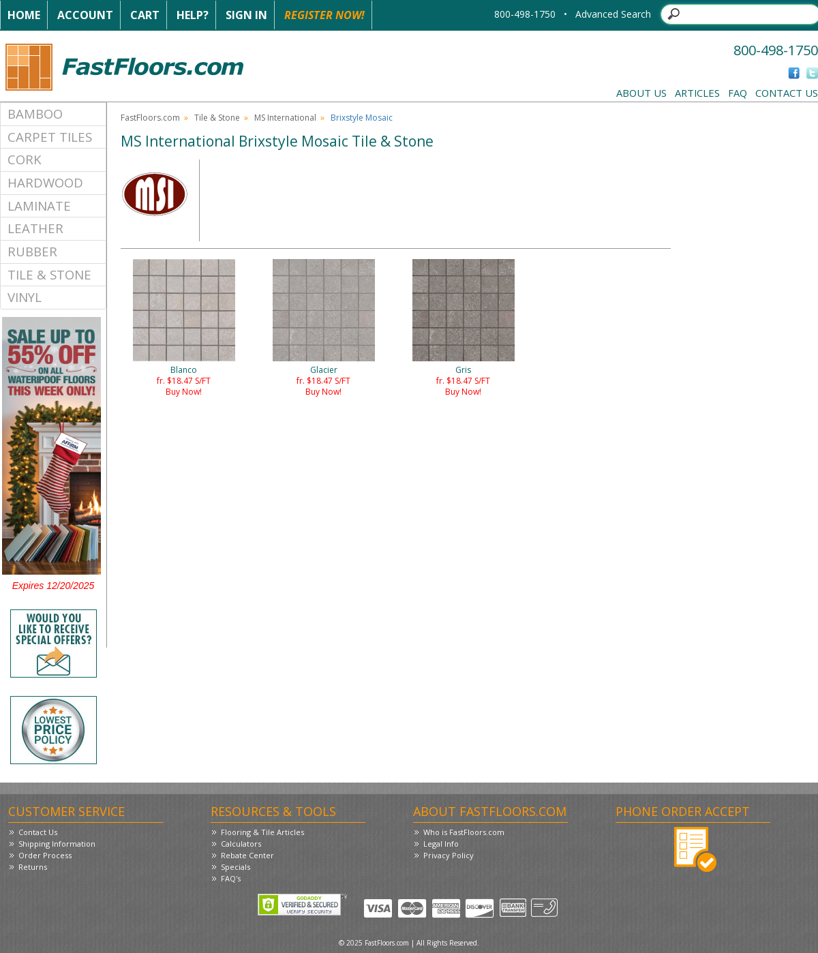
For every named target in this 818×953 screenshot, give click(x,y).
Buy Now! (184, 391)
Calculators (241, 843)
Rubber (32, 251)
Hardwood (45, 182)
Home (23, 14)
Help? (193, 14)
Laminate (39, 205)
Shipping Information (56, 843)
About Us (641, 93)
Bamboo (35, 113)
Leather (35, 228)
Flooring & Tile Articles (262, 832)
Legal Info (441, 843)
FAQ (737, 93)
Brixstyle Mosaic (362, 117)
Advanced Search (613, 13)
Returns (32, 867)
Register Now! (324, 14)
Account (85, 14)
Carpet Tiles (49, 136)
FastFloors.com (150, 117)
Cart (145, 14)
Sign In (246, 14)
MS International (285, 117)
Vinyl (24, 296)
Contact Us (786, 93)
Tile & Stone (49, 274)
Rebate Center (247, 855)
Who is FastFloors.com (463, 832)
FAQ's (231, 878)
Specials (235, 867)
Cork (24, 159)
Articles (697, 93)
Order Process (45, 855)
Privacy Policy (448, 855)
